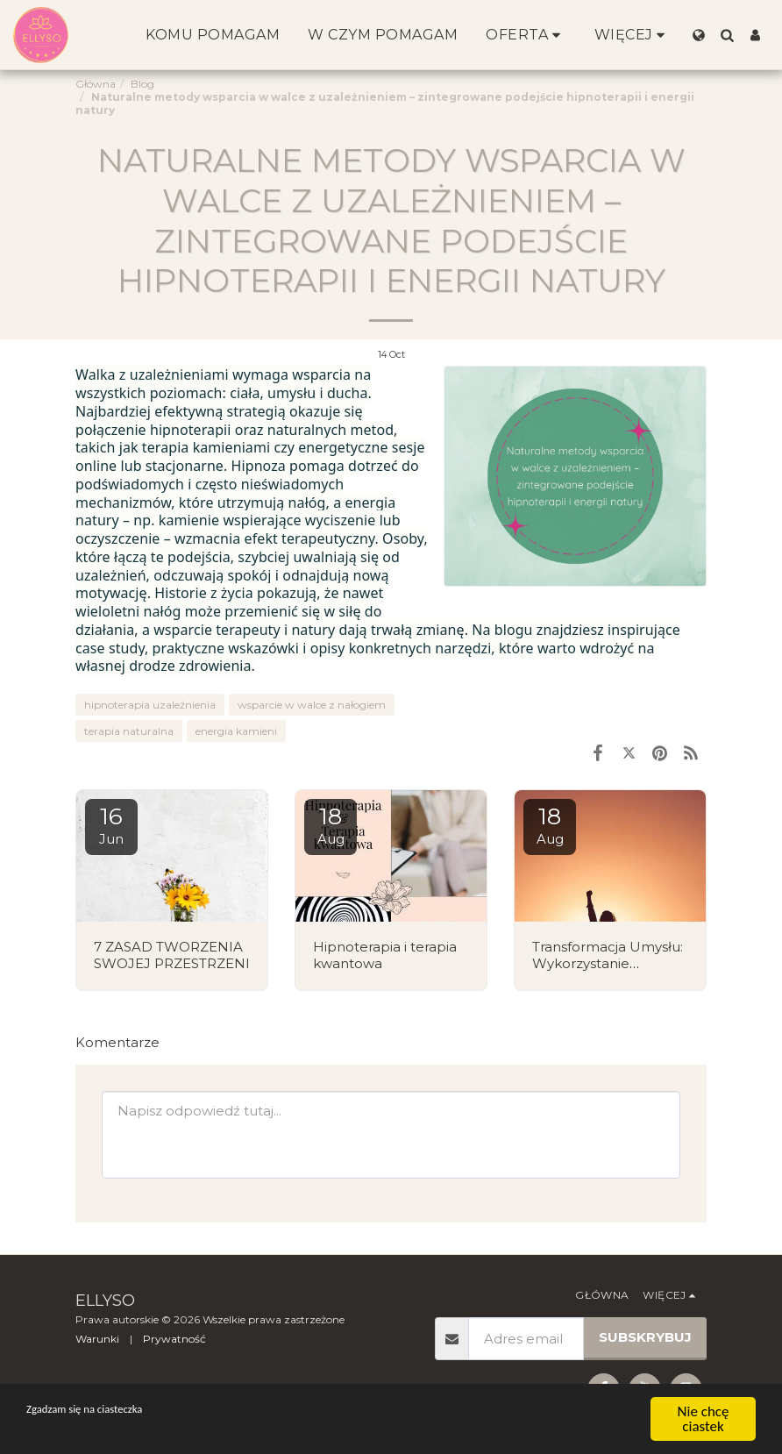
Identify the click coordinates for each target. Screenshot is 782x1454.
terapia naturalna (129, 731)
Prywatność (174, 1338)
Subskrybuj (645, 1337)
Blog (142, 83)
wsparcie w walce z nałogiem (312, 704)
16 (111, 824)
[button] (727, 35)
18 (330, 824)
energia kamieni (236, 731)
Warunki (97, 1338)
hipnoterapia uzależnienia (150, 704)
